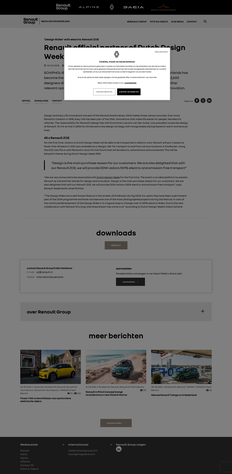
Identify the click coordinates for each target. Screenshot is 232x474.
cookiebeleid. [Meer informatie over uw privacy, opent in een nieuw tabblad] (130, 83)
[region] (117, 73)
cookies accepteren (129, 92)
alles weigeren (161, 51)
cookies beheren (104, 92)
